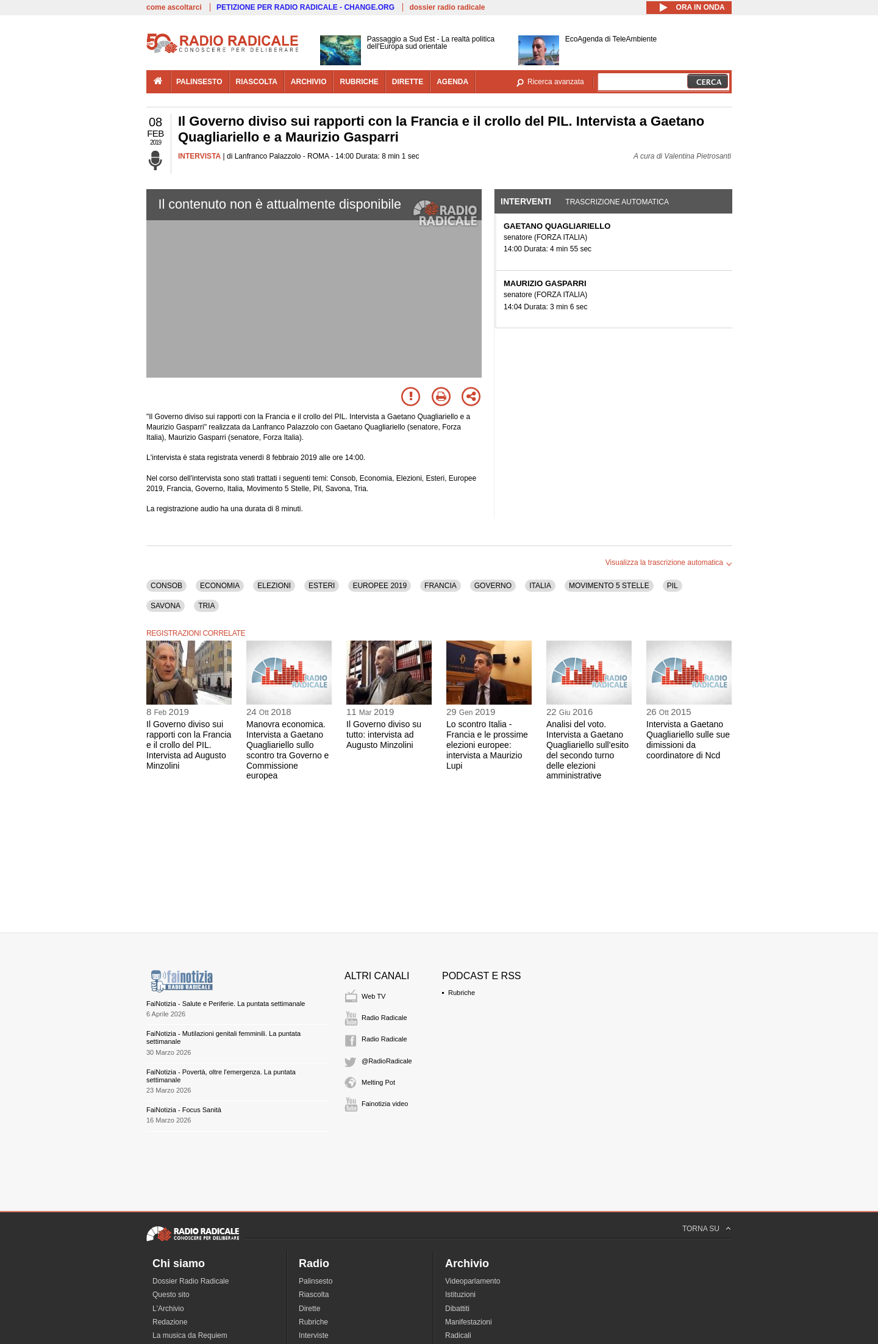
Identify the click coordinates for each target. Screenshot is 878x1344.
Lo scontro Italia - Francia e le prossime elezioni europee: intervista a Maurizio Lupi (487, 744)
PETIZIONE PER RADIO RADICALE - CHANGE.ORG (305, 7)
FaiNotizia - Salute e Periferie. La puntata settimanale (225, 1003)
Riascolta (314, 1294)
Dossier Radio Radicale (190, 1281)
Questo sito (171, 1294)
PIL (672, 585)
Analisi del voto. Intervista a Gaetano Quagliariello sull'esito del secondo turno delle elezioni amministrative (587, 749)
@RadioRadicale (387, 1061)
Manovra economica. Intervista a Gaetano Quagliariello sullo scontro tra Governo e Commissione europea (287, 749)
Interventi (526, 201)
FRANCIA (440, 585)
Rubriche (461, 992)
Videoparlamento (473, 1281)
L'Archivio (168, 1308)
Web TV (373, 996)
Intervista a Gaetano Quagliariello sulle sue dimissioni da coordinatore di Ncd (688, 739)
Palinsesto (315, 1281)
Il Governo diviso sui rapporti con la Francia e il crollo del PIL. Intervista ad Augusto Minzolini (188, 744)
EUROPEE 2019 (379, 585)
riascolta (256, 81)
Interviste (314, 1335)
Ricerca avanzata (555, 81)
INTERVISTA (199, 156)
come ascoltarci (174, 7)
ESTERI (322, 585)
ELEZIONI (274, 585)
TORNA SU (700, 1228)
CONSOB (166, 585)
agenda (452, 81)
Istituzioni (460, 1294)
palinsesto (199, 81)
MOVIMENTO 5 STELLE (609, 585)
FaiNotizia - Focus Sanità (183, 1109)
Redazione (169, 1322)
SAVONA (165, 606)
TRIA (206, 606)
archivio (309, 81)
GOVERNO (493, 585)
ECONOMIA (220, 585)
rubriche (359, 81)
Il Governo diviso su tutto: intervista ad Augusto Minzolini (383, 734)
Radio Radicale (384, 1017)
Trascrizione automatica (617, 202)
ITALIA (540, 585)
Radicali (458, 1335)
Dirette (309, 1308)
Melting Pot (378, 1082)
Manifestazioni (468, 1322)
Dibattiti (457, 1308)
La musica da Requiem (189, 1335)
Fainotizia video (385, 1103)
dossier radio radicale (447, 7)
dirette (407, 81)
